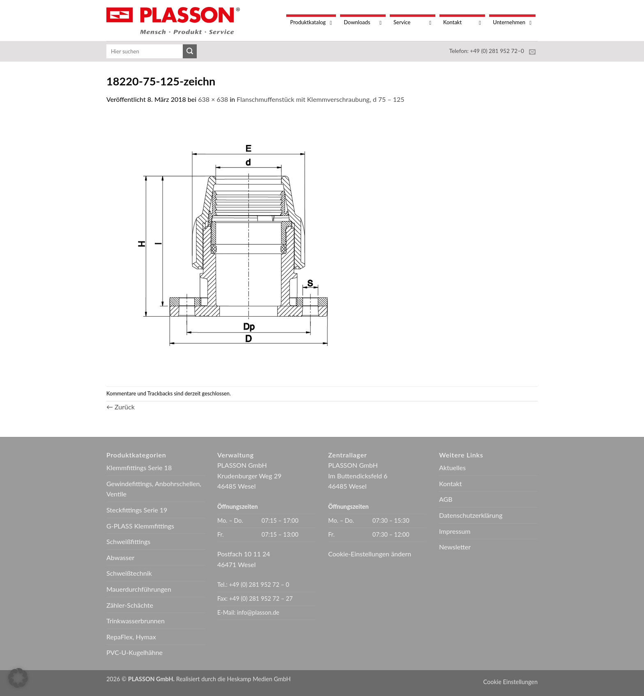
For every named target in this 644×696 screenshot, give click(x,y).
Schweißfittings (128, 541)
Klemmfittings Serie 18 (139, 467)
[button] (18, 678)
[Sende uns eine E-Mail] (532, 52)
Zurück (120, 407)
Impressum (454, 531)
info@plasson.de (258, 612)
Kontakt (450, 483)
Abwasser (120, 557)
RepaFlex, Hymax (131, 637)
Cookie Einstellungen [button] (510, 681)
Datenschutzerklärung (470, 515)
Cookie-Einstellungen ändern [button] (369, 554)
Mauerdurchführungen (138, 589)
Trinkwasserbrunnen (135, 621)
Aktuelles (452, 467)
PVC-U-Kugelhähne (134, 652)
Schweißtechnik (129, 573)
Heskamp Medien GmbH (259, 678)
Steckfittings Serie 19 (136, 510)
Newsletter (455, 547)
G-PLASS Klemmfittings (140, 526)
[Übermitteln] (190, 51)
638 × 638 (213, 99)
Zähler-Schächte (129, 605)
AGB (446, 499)
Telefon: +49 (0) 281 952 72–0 (486, 51)
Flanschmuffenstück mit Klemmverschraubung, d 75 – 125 (320, 99)
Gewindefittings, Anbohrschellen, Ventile (153, 489)
